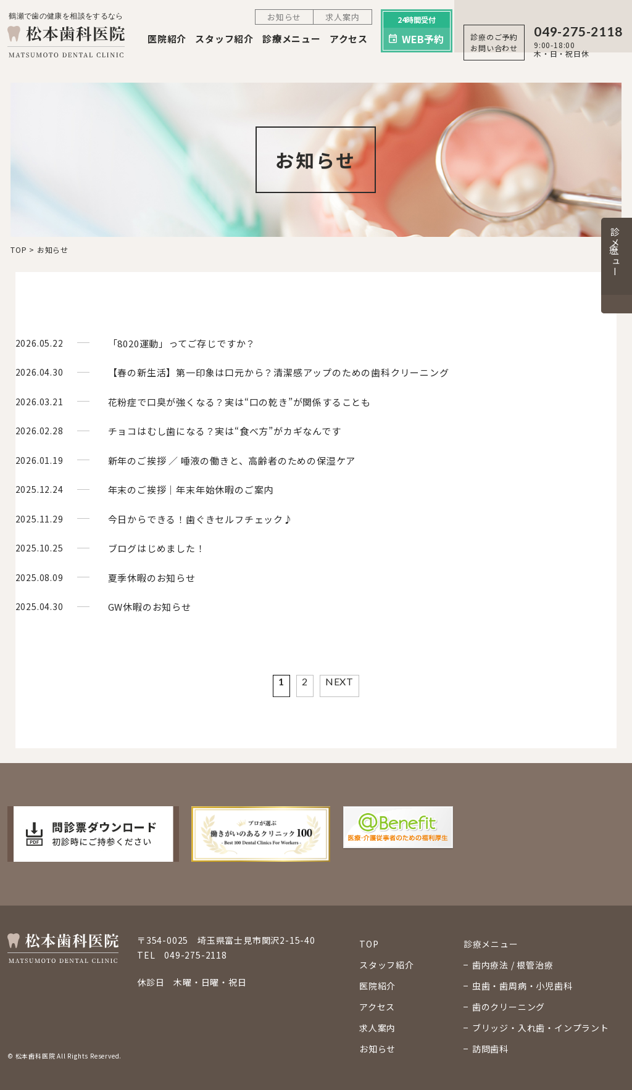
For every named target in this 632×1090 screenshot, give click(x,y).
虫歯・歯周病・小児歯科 (522, 986)
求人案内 (342, 17)
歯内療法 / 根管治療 (513, 965)
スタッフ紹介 (224, 38)
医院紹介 (167, 38)
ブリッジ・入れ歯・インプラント (540, 1028)
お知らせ (284, 17)
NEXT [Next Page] (339, 681)
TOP (368, 944)
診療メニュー (291, 38)
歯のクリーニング (508, 1007)
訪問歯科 (490, 1049)
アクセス (349, 38)
